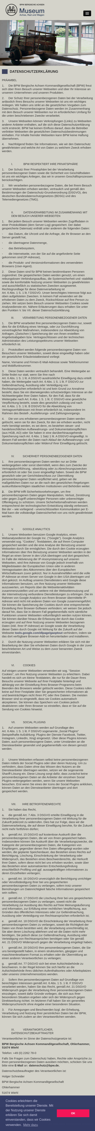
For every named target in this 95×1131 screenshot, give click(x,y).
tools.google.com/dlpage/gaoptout (38, 632)
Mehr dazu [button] (30, 1125)
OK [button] (73, 1113)
